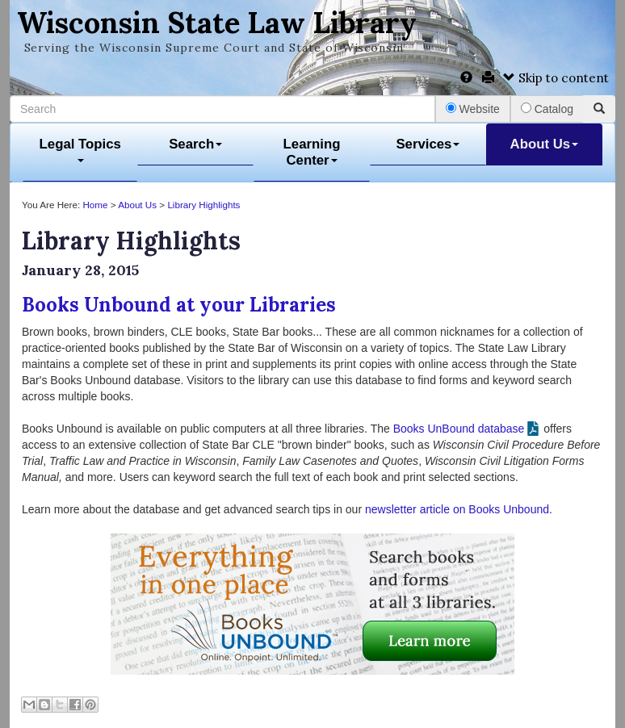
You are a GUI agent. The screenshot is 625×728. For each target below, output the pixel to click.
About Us (544, 144)
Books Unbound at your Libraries (179, 304)
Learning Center (312, 152)
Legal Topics (80, 149)
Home (94, 204)
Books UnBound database (459, 428)
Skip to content (556, 78)
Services (427, 144)
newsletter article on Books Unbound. (458, 509)
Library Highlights (203, 204)
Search (195, 144)
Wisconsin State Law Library (217, 22)
